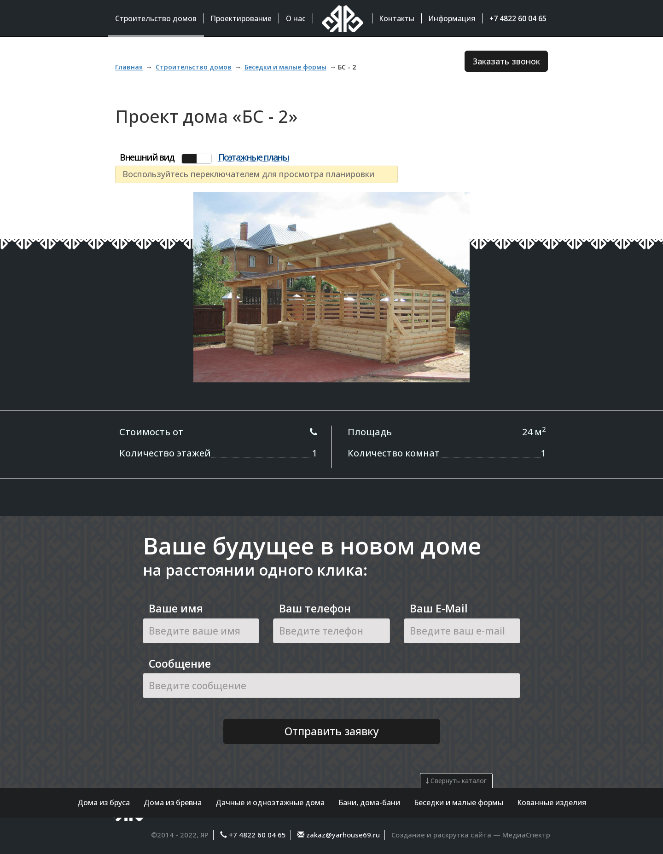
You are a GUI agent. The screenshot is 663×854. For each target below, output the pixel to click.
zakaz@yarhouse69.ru (342, 834)
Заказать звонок (506, 61)
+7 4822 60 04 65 (257, 834)
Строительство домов (194, 67)
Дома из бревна (173, 802)
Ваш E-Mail (439, 608)
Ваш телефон (315, 608)
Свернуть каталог (456, 780)
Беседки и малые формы (458, 802)
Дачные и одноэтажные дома (270, 802)
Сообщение (180, 663)
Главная (129, 67)
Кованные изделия (551, 802)
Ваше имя (176, 608)
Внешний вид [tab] (147, 157)
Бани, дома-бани (369, 802)
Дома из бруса (103, 802)
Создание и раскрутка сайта (441, 834)
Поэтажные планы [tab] (253, 158)
